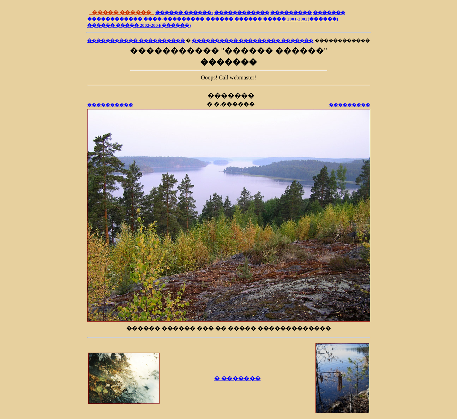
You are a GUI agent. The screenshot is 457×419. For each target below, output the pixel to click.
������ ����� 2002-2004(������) (139, 25)
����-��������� (173, 19)
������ (219, 19)
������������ (241, 12)
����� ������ (121, 12)
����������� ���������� (136, 40)
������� (329, 12)
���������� (110, 104)
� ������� (237, 378)
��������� (291, 12)
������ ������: (184, 12)
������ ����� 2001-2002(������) (286, 19)
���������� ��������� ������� (253, 40)
